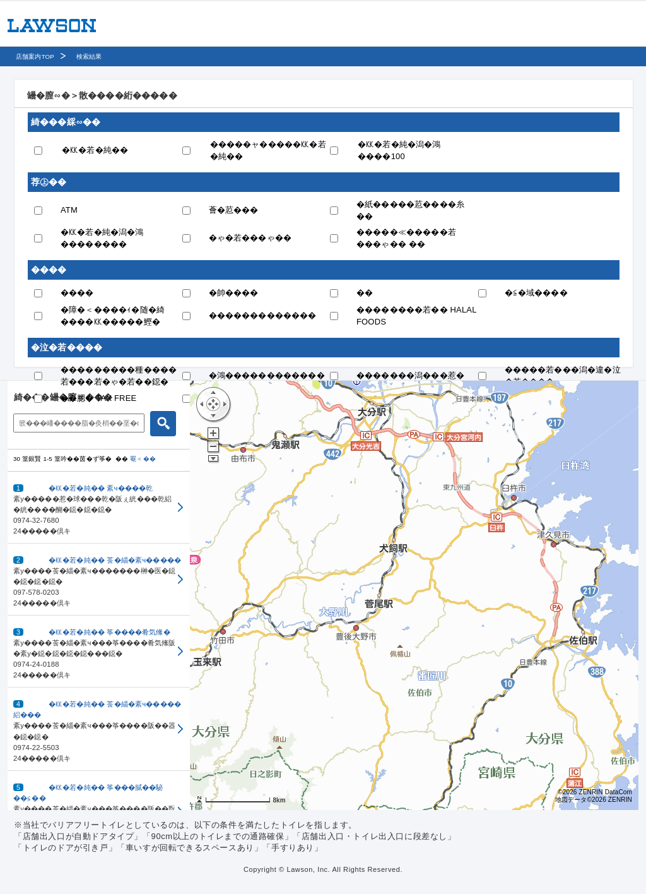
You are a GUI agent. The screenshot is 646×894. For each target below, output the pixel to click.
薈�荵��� (234, 210)
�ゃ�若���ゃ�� (250, 237)
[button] (99, 508)
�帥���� (234, 292)
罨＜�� (143, 458)
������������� (263, 315)
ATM (69, 210)
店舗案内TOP (35, 56)
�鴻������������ (267, 375)
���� (77, 292)
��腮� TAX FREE (98, 398)
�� (364, 292)
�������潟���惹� (410, 375)
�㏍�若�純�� (95, 150)
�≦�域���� (536, 292)
